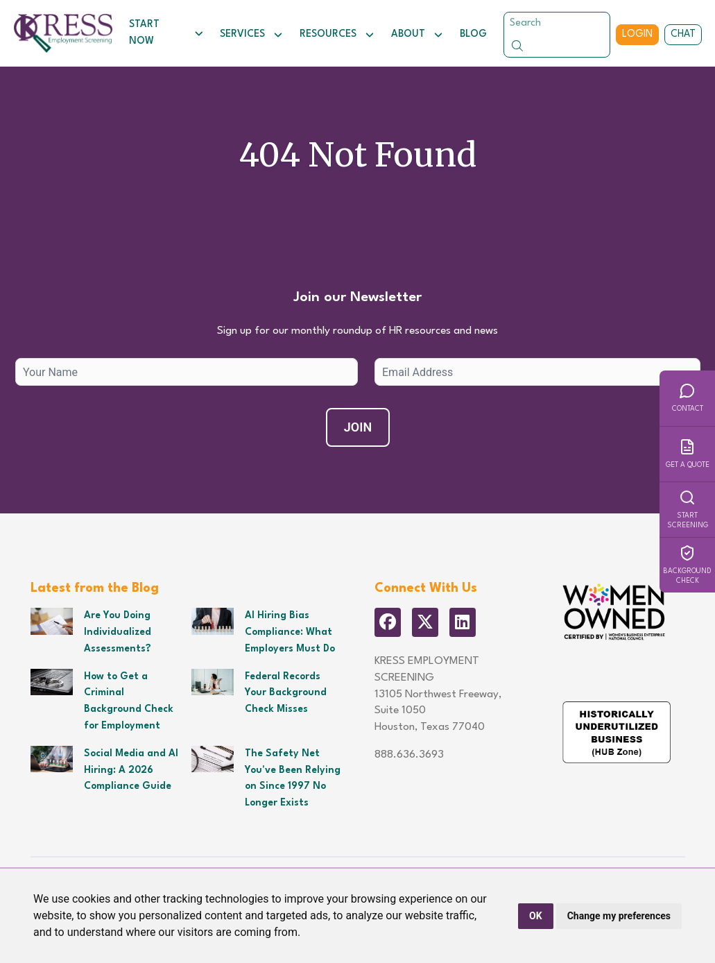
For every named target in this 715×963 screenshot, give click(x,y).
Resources (337, 34)
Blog (473, 34)
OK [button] (535, 915)
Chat (683, 34)
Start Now (166, 32)
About (417, 34)
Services (251, 34)
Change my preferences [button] (619, 915)
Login (637, 34)
